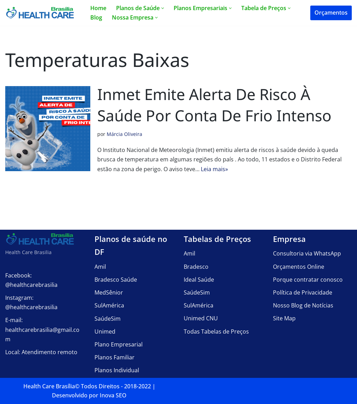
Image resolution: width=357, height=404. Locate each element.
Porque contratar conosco (308, 279)
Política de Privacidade (302, 292)
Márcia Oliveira (124, 134)
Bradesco (196, 266)
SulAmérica (109, 305)
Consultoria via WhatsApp (307, 253)
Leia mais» (214, 169)
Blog (96, 17)
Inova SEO (113, 395)
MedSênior (108, 292)
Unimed (104, 331)
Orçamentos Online (298, 266)
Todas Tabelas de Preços (216, 331)
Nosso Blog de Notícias (303, 305)
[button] (162, 8)
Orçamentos (331, 12)
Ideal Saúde (199, 279)
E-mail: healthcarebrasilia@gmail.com (42, 329)
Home (98, 8)
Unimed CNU (201, 318)
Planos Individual (116, 370)
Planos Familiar (114, 357)
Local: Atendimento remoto (41, 352)
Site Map (284, 318)
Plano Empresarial (118, 344)
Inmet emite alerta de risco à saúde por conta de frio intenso (214, 105)
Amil (100, 266)
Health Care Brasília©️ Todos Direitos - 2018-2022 (87, 386)
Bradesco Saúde (115, 279)
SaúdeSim (107, 318)
